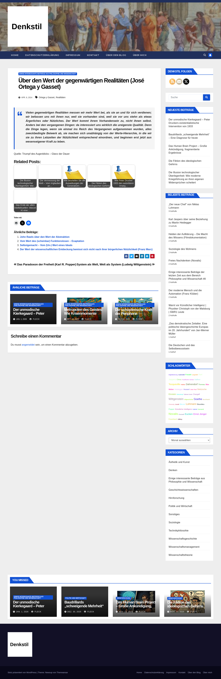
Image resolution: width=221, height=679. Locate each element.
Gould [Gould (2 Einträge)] (177, 404)
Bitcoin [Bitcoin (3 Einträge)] (182, 404)
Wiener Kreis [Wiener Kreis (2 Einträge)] (188, 394)
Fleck (35, 319)
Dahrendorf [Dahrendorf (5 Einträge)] (192, 384)
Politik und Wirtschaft (180, 506)
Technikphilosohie (179, 530)
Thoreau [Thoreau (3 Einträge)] (201, 384)
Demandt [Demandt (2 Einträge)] (201, 409)
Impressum (73, 55)
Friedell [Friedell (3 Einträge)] (188, 375)
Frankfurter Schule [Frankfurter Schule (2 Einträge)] (188, 379)
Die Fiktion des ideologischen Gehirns (185, 604)
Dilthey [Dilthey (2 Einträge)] (180, 419)
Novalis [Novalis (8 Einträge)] (173, 413)
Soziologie (174, 522)
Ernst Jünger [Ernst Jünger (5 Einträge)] (200, 414)
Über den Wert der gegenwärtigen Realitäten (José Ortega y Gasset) (81, 83)
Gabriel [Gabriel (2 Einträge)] (195, 409)
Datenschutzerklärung (42, 55)
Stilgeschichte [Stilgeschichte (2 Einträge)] (188, 399)
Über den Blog (116, 55)
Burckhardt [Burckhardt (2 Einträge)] (206, 399)
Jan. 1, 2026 (22, 612)
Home (14, 55)
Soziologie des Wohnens (182, 249)
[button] (205, 55)
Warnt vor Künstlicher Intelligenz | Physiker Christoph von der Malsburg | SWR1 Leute (189, 308)
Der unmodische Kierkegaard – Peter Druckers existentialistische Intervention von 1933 (189, 123)
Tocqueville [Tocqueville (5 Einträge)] (174, 384)
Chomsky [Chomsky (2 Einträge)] (172, 404)
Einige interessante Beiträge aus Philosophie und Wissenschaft (47, 74)
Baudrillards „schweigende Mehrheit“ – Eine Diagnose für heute (84, 606)
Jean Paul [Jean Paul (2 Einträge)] (193, 389)
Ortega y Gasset (46, 97)
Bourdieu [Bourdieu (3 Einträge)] (200, 404)
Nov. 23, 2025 (126, 612)
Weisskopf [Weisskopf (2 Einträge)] (180, 394)
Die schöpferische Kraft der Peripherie (133, 312)
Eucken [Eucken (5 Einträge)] (189, 414)
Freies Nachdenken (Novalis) (185, 260)
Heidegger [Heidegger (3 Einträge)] (178, 389)
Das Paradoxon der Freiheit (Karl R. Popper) (45, 264)
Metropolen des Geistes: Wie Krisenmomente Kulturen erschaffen (83, 313)
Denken (173, 470)
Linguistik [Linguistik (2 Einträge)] (195, 375)
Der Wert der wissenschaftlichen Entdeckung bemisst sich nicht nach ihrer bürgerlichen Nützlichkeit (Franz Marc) (86, 249)
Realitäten (61, 97)
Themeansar (62, 672)
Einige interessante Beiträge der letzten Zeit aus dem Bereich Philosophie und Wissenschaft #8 (187, 275)
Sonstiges (174, 514)
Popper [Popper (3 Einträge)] (171, 409)
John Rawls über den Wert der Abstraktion (45, 237)
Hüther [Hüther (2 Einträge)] (183, 384)
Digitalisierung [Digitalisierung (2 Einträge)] (173, 375)
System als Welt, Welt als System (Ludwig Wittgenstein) (116, 264)
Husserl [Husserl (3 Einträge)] (187, 389)
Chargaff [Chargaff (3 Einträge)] (196, 394)
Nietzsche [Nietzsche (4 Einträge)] (202, 389)
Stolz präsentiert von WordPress (22, 672)
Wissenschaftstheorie (181, 555)
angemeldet (28, 344)
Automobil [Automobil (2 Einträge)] (181, 375)
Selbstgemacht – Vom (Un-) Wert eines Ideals (46, 245)
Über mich (140, 55)
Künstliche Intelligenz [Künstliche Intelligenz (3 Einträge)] (183, 409)
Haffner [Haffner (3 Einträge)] (197, 379)
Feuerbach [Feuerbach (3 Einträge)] (173, 419)
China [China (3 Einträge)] (179, 379)
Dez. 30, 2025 (74, 612)
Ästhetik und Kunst (179, 462)
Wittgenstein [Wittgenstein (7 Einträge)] (176, 399)
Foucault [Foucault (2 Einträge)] (181, 414)
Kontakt (93, 55)
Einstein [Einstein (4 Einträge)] (172, 394)
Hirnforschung (176, 498)
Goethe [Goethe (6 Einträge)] (198, 399)
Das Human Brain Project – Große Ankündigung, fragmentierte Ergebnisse (188, 149)
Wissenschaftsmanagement (184, 547)
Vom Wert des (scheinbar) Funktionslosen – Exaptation (52, 241)
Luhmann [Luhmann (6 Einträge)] (191, 404)
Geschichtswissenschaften (183, 490)
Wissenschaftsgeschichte (183, 538)
